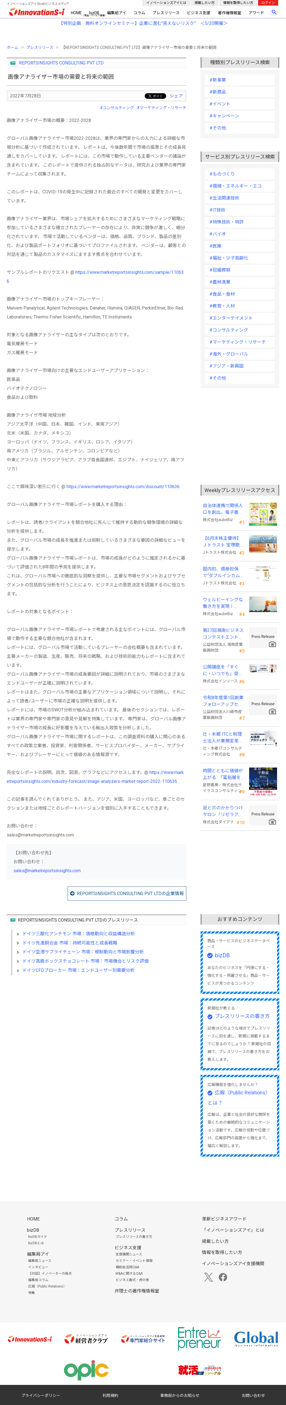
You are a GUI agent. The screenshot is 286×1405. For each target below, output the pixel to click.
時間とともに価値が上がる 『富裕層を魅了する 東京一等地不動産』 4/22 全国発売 (223, 774)
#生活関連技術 (224, 198)
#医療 (215, 246)
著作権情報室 (229, 13)
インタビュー (38, 1267)
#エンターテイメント (231, 318)
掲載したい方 (205, 3)
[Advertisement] (96, 1028)
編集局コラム (38, 1280)
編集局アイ (116, 13)
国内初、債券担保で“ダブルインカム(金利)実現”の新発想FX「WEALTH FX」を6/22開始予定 (223, 572)
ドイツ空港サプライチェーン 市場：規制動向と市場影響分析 (83, 952)
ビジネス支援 (198, 13)
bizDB (94, 13)
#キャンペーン (224, 116)
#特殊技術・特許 (226, 222)
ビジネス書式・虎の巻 (132, 1280)
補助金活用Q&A (127, 1267)
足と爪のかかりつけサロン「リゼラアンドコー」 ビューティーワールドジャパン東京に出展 (223, 811)
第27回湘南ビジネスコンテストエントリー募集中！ (223, 634)
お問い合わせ (253, 1395)
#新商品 (217, 92)
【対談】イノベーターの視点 (50, 1273)
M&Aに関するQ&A (129, 1273)
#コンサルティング (117, 108)
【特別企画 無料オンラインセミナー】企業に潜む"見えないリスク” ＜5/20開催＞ (143, 23)
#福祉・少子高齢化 (228, 258)
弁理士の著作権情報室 (137, 1291)
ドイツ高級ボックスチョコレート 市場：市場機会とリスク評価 (85, 961)
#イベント (219, 104)
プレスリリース (166, 13)
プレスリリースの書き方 (242, 1016)
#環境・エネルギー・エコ (235, 186)
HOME (76, 13)
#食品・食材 (222, 294)
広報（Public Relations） (47, 1286)
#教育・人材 (222, 306)
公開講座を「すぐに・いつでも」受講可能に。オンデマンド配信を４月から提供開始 (223, 670)
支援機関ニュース (129, 1254)
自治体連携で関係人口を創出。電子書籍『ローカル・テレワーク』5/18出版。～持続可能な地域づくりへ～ (223, 509)
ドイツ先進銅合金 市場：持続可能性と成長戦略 (69, 943)
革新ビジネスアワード (224, 1219)
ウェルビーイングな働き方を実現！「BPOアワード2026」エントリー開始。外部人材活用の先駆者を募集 (223, 603)
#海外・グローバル (228, 354)
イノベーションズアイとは (166, 3)
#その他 (217, 128)
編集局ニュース (39, 1261)
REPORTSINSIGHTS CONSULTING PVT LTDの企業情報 (130, 893)
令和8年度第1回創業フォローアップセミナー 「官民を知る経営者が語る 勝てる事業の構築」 (223, 701)
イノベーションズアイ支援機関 (233, 1263)
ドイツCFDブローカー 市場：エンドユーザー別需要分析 (78, 970)
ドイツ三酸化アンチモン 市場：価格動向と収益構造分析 (78, 933)
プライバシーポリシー (40, 1395)
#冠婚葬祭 (219, 270)
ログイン (268, 3)
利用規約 (110, 1395)
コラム (139, 13)
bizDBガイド (37, 1237)
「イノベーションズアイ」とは (233, 1230)
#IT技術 (217, 210)
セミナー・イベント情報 (134, 1261)
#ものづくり (222, 174)
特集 (31, 1293)
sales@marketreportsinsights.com (47, 870)
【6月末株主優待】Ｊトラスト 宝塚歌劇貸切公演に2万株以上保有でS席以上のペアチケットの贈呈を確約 (223, 542)
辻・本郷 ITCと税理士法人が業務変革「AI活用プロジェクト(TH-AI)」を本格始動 (223, 738)
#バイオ (217, 234)
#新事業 (217, 80)
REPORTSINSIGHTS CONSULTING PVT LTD (61, 63)
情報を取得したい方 (238, 3)
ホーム (12, 47)
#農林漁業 (219, 282)
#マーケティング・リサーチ (161, 108)
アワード (256, 13)
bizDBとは (36, 1243)
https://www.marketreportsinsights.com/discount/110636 (123, 486)
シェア (176, 96)
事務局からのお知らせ (179, 1395)
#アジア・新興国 (226, 366)
